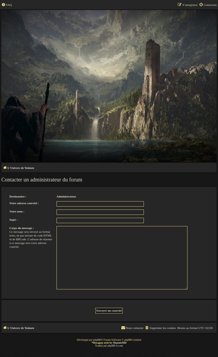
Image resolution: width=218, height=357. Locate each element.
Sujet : (13, 219)
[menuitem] (6, 5)
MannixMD (119, 342)
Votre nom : (16, 211)
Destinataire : (18, 196)
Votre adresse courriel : (24, 203)
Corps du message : (21, 228)
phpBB (97, 339)
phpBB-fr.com (115, 345)
